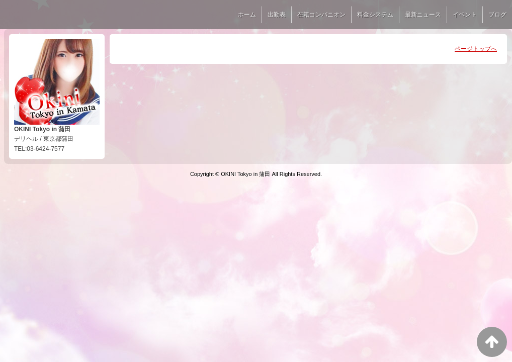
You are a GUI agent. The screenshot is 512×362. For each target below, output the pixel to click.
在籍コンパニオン (321, 14)
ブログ (497, 14)
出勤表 (277, 14)
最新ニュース (423, 14)
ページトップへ (476, 48)
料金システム (375, 14)
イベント (465, 14)
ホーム (247, 14)
